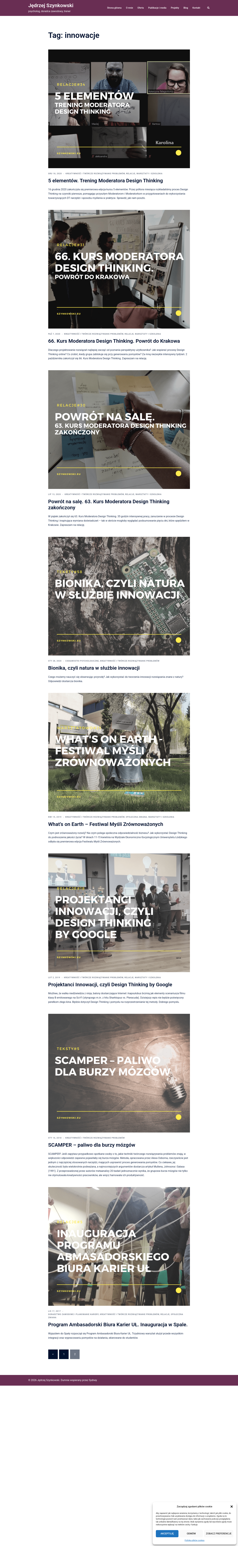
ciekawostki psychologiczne (82, 661)
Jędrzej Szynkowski (51, 5)
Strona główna (114, 8)
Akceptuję (167, 1533)
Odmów (191, 1533)
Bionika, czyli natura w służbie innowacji (94, 668)
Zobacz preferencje (218, 1533)
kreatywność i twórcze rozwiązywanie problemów (95, 173)
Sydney (93, 1380)
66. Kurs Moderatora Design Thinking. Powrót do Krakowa (114, 341)
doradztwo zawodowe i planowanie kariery (73, 1314)
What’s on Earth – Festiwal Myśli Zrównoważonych (105, 824)
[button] (231, 1506)
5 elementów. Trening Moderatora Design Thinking (105, 181)
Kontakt (196, 8)
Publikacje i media (157, 8)
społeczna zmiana (136, 817)
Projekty (175, 8)
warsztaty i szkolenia (149, 173)
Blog (186, 8)
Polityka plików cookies (194, 1540)
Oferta (141, 8)
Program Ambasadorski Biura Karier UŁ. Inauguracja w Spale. (118, 1325)
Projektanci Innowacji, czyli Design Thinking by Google (110, 985)
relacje (130, 173)
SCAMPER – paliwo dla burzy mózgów (91, 1145)
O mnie (129, 8)
